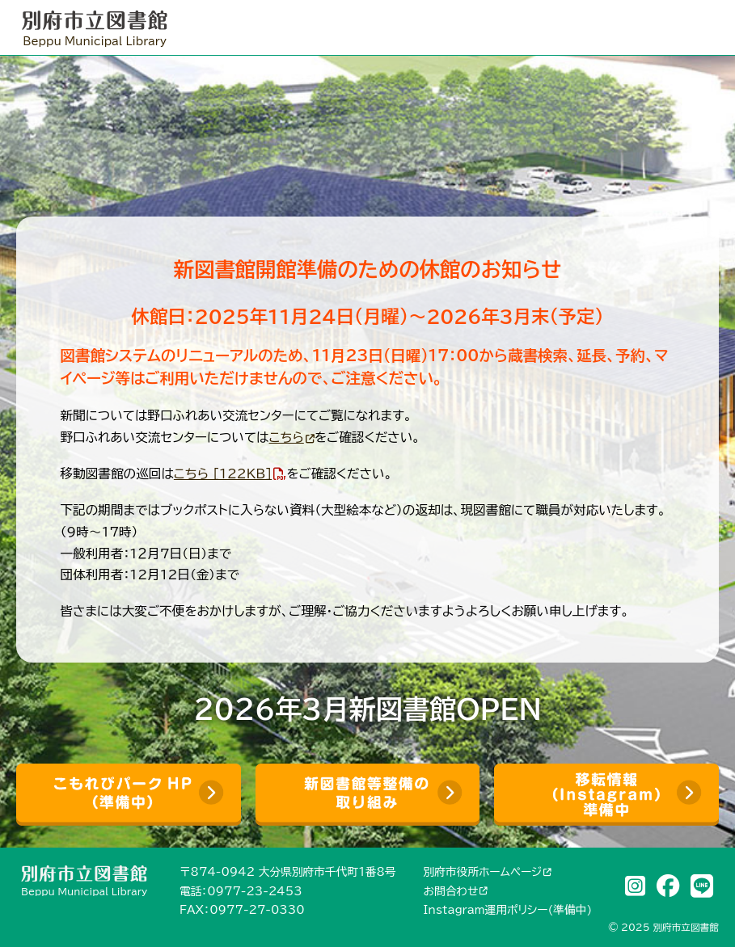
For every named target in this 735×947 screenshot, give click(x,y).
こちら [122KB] (223, 473)
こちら (286, 437)
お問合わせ (451, 891)
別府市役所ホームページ (483, 872)
